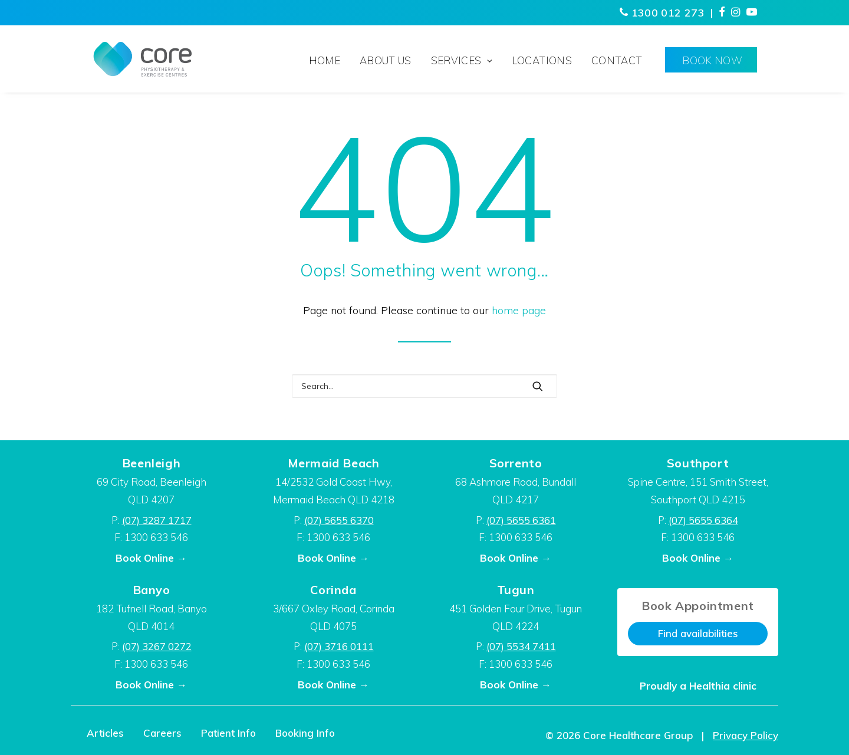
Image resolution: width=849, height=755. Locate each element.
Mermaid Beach (334, 463)
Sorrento (515, 463)
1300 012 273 (662, 12)
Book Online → (151, 558)
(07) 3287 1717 (157, 520)
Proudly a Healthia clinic (698, 686)
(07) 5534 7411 (521, 646)
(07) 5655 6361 (521, 520)
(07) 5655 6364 (703, 520)
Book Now (712, 60)
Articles (105, 733)
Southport (698, 463)
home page (519, 310)
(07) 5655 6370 (339, 520)
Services (461, 60)
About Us (386, 60)
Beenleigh (151, 463)
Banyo (151, 589)
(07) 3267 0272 (157, 646)
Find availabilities (698, 633)
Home (324, 60)
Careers (162, 733)
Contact (616, 60)
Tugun (516, 589)
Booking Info (305, 733)
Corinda (333, 589)
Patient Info (228, 733)
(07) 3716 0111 (339, 646)
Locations (542, 60)
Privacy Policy (745, 735)
